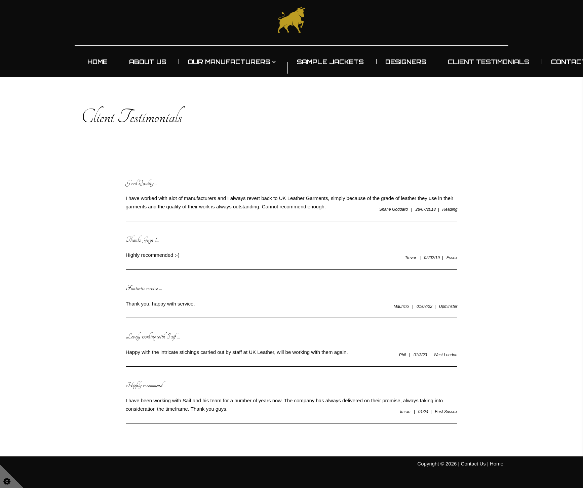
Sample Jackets (330, 62)
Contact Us (473, 463)
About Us (147, 62)
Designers (405, 62)
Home (97, 62)
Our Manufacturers (229, 62)
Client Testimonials (488, 62)
